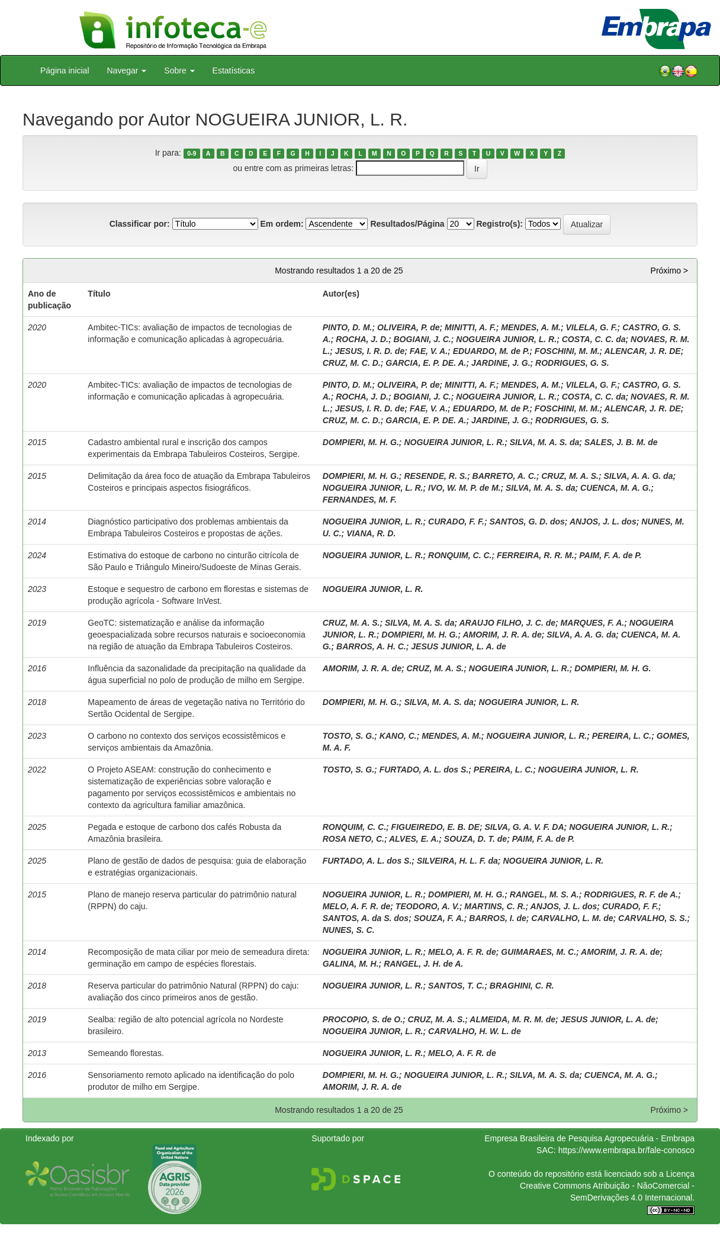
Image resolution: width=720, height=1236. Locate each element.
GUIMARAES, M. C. (538, 952)
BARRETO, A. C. (504, 476)
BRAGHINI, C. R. (522, 985)
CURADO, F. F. (456, 521)
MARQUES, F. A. (593, 622)
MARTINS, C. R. (494, 906)
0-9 (191, 153)
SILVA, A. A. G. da (638, 476)
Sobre (179, 70)
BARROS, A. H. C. (371, 646)
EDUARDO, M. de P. (491, 351)
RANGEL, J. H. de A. (423, 963)
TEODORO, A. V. (427, 906)
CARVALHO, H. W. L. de (474, 1031)
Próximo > (669, 270)
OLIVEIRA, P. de (408, 327)
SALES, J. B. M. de (621, 442)
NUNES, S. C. (349, 930)
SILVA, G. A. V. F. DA (524, 827)
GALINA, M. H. (351, 963)
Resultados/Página (407, 223)
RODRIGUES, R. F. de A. (631, 894)
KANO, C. (398, 736)
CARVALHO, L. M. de (572, 918)
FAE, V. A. (429, 351)
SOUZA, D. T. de (475, 839)
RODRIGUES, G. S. (572, 363)
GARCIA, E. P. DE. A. (425, 363)
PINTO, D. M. (347, 327)
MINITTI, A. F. (470, 327)
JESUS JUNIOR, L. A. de (458, 646)
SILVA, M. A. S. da (544, 442)
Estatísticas (234, 70)
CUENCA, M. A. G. (615, 488)
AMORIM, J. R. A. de (501, 634)
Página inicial (64, 70)
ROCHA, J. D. (362, 339)
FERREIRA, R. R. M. (535, 555)
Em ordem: (281, 223)
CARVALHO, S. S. (652, 918)
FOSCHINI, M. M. (567, 351)
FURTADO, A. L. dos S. (424, 769)
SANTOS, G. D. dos (527, 521)
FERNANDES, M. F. (360, 499)
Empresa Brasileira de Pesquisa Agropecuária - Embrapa (589, 1138)
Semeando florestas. (125, 1053)
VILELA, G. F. (591, 327)
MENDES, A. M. (531, 327)
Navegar (127, 70)
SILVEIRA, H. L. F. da (457, 860)
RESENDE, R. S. (435, 476)
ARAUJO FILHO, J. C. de (507, 622)
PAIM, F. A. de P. (610, 555)
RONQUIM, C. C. (459, 555)
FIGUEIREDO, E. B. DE (435, 827)
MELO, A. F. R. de (357, 906)
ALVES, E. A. (414, 839)
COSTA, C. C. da (594, 339)
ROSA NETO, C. (353, 839)
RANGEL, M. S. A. (544, 894)
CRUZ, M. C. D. (352, 363)
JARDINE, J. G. (501, 363)
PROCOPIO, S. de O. (363, 1019)
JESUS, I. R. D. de (369, 351)
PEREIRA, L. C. (621, 736)
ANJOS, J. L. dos (603, 521)
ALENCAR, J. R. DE (643, 351)
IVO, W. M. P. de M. (464, 488)
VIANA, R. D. (371, 533)
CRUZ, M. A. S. (570, 476)
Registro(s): (499, 223)
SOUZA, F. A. (439, 918)
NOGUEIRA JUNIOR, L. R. (506, 339)
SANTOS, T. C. (456, 985)
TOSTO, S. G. (348, 736)
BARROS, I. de (497, 918)
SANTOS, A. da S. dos (366, 918)
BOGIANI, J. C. (422, 339)
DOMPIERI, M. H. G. (361, 442)
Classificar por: (140, 223)
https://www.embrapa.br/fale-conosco (626, 1150)
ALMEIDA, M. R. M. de (512, 1019)
